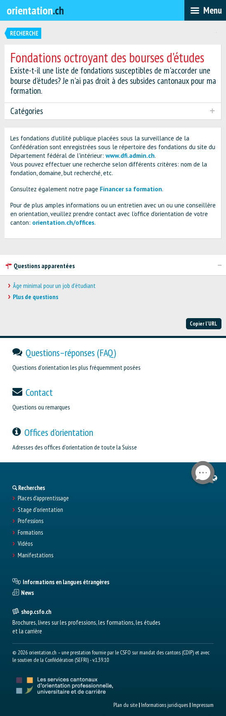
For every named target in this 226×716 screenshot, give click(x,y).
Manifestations (35, 555)
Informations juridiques (164, 705)
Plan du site (125, 705)
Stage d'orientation (40, 510)
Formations (30, 532)
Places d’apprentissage (43, 498)
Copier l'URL (203, 323)
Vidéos (25, 543)
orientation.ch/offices (63, 222)
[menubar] (205, 10)
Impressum (203, 705)
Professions (30, 521)
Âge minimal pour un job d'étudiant (54, 286)
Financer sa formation (131, 189)
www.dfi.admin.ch (130, 155)
